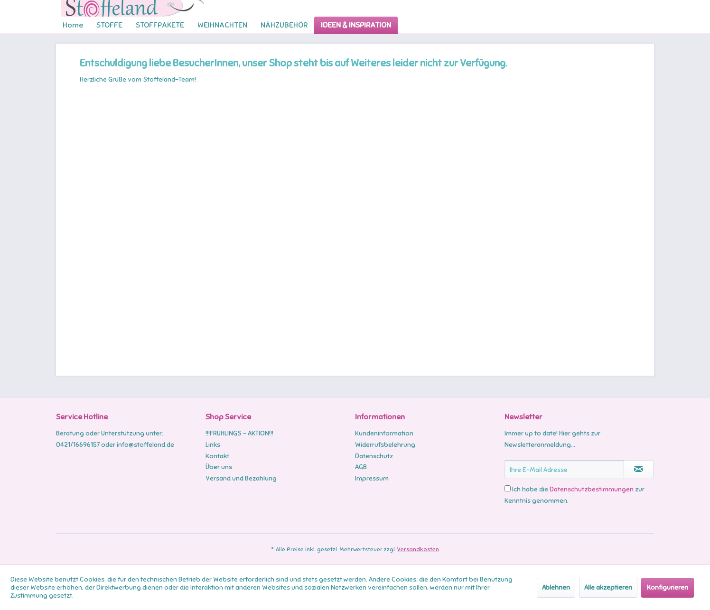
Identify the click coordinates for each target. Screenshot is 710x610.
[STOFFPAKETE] (160, 25)
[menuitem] (73, 25)
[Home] (73, 25)
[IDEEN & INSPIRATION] (356, 25)
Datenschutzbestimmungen (592, 489)
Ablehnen (556, 587)
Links (213, 445)
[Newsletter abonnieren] (639, 469)
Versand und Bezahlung (241, 478)
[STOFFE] (109, 25)
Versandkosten (418, 549)
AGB (361, 467)
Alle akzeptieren (608, 587)
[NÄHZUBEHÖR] (284, 25)
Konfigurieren (667, 587)
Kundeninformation (384, 433)
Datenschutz (374, 456)
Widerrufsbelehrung (385, 445)
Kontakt (217, 456)
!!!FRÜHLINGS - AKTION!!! (239, 433)
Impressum (372, 478)
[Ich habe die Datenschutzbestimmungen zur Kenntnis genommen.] (507, 488)
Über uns (219, 467)
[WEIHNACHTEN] (222, 25)
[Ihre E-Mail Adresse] (564, 469)
